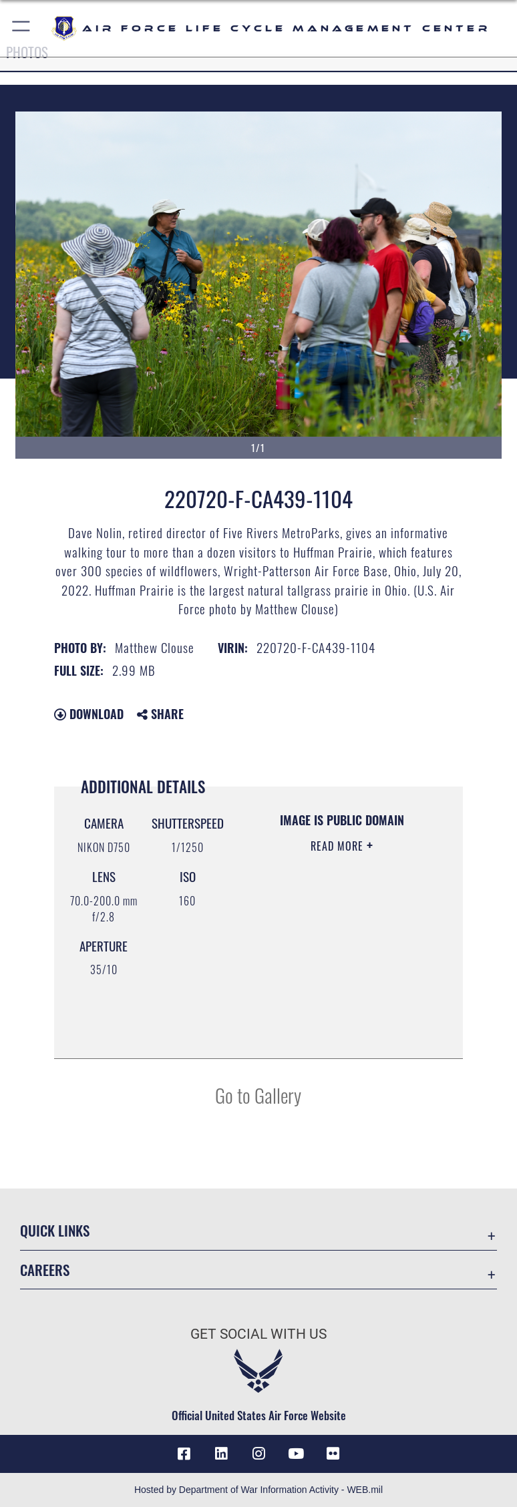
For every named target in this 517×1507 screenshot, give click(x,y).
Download (89, 713)
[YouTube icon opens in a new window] (296, 1454)
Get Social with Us (258, 1334)
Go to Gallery (258, 1094)
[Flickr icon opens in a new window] (333, 1454)
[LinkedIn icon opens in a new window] (221, 1454)
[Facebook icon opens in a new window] (184, 1454)
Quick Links (55, 1230)
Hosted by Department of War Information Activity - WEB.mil (258, 1489)
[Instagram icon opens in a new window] (258, 1454)
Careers (44, 1269)
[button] (21, 28)
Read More (339, 846)
